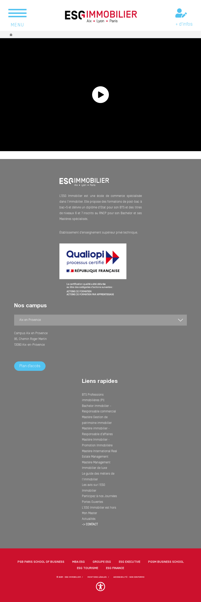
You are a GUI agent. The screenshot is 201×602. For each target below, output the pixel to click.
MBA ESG (78, 562)
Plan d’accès (29, 366)
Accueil (11, 34)
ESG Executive (129, 562)
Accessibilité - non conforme (128, 577)
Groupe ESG (102, 562)
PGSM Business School (166, 562)
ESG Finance (115, 568)
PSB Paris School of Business (41, 562)
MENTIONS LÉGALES (97, 577)
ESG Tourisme (87, 568)
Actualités (89, 519)
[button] (100, 589)
